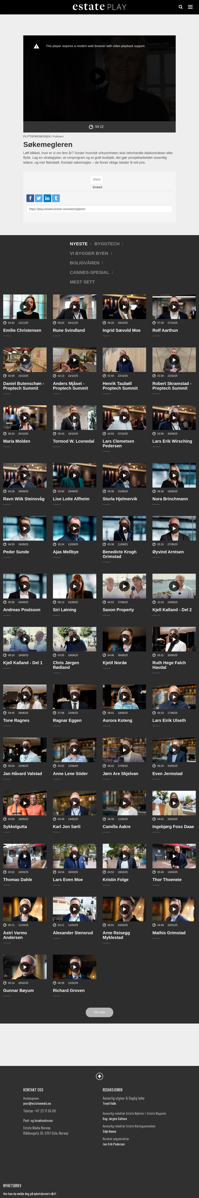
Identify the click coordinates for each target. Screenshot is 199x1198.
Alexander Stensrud (73, 932)
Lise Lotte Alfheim (71, 498)
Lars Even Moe (68, 879)
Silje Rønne (109, 1131)
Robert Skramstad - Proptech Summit (172, 386)
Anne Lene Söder (70, 773)
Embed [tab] (97, 187)
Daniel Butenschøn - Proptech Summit (23, 386)
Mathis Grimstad (169, 932)
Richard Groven (69, 990)
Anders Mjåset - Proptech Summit (70, 386)
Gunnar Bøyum (18, 990)
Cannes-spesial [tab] (89, 272)
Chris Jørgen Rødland (66, 665)
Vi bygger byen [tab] (89, 253)
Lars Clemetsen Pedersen (118, 443)
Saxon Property (118, 609)
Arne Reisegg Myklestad (116, 935)
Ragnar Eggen (67, 720)
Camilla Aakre (117, 826)
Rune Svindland (69, 330)
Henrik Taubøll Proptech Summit (120, 386)
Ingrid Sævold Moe (122, 330)
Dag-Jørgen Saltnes (115, 1118)
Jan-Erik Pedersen (114, 1144)
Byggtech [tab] (107, 243)
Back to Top (99, 1076)
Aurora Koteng (117, 720)
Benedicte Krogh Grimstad (120, 554)
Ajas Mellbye (66, 551)
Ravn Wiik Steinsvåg (23, 498)
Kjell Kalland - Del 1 (23, 662)
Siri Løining (64, 609)
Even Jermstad (167, 773)
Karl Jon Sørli (66, 826)
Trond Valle (109, 1103)
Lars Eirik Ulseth (169, 720)
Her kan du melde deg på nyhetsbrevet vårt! (29, 1193)
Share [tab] (97, 179)
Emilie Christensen (22, 330)
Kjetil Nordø (115, 662)
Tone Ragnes (16, 720)
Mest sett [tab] (82, 281)
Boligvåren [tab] (85, 262)
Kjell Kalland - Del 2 (172, 609)
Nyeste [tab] (79, 243)
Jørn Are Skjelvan (120, 773)
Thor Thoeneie (167, 879)
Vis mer (99, 1012)
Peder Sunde (16, 551)
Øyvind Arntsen (168, 551)
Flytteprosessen (36, 136)
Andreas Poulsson (21, 609)
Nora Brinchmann (170, 498)
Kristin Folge (116, 879)
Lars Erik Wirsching (172, 441)
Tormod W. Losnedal (73, 441)
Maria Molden (16, 441)
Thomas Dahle (17, 879)
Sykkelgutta (15, 826)
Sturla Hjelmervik (120, 498)
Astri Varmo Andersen (15, 935)
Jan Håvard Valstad (22, 773)
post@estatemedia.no (37, 1103)
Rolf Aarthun (165, 330)
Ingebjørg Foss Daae (173, 826)
